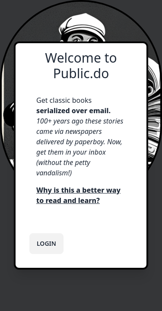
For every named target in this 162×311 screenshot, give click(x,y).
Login (46, 243)
